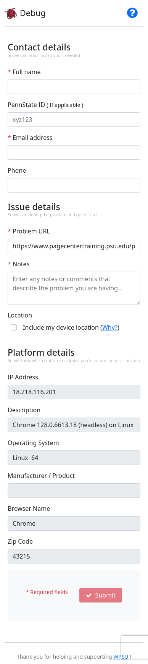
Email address (30, 137)
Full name (24, 72)
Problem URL (29, 231)
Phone (17, 170)
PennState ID (45, 104)
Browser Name (29, 508)
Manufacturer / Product (41, 475)
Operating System (33, 443)
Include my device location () (71, 327)
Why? (109, 327)
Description (24, 410)
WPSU (120, 656)
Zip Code (20, 541)
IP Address (23, 377)
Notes (18, 264)
